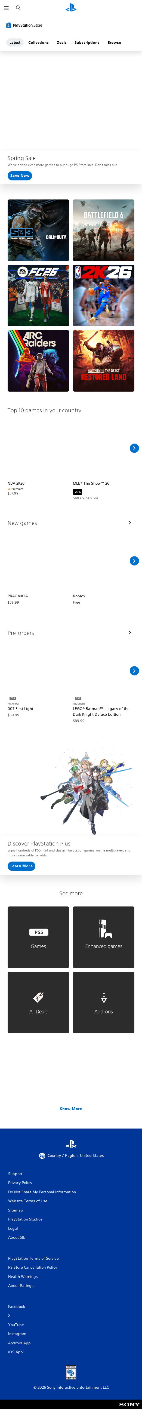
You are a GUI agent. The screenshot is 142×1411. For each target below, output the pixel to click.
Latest (15, 42)
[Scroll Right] (134, 448)
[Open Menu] (6, 8)
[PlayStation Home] (71, 8)
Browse (114, 42)
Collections (38, 42)
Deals (62, 42)
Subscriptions (87, 42)
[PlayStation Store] (25, 25)
